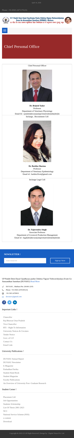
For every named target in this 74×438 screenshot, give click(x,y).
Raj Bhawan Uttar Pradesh (14, 321)
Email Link (7, 345)
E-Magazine (8, 366)
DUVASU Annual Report (13, 359)
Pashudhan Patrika (10, 369)
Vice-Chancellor (10, 324)
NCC (5, 411)
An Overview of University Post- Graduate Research (24, 383)
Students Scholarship (11, 404)
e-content (7, 418)
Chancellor (7, 317)
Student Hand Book (11, 373)
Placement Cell (9, 397)
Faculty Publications (11, 380)
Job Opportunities (10, 400)
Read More (35, 281)
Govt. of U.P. (8, 338)
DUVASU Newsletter (12, 362)
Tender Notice (9, 334)
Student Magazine (10, 376)
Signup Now (60, 261)
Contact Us (7, 341)
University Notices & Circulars (16, 331)
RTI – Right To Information (14, 328)
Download (7, 421)
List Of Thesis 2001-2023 (13, 407)
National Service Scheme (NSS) (16, 414)
